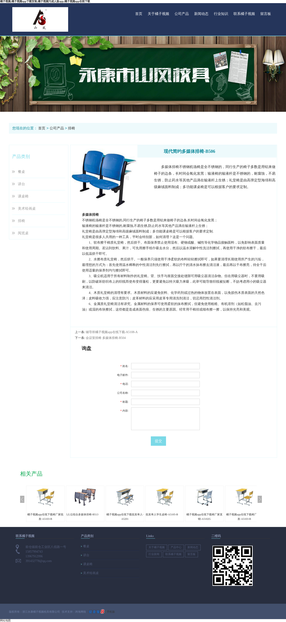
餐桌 (21, 172)
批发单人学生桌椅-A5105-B (162, 514)
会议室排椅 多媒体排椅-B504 (106, 338)
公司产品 (182, 14)
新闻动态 (201, 14)
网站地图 (5, 620)
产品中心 (176, 547)
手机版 (111, 611)
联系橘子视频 (244, 14)
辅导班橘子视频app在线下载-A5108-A (112, 332)
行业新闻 (154, 554)
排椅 (71, 128)
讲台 (21, 184)
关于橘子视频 (158, 14)
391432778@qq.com (38, 561)
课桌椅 (23, 196)
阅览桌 (23, 233)
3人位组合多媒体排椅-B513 (82, 514)
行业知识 (221, 14)
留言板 (265, 14)
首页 (138, 14)
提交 (158, 441)
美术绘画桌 (27, 208)
